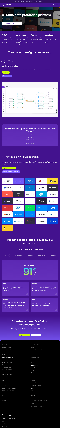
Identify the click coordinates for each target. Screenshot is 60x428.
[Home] (6, 5)
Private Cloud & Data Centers (37, 345)
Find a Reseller (5, 393)
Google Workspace (35, 357)
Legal (3, 421)
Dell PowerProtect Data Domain (38, 350)
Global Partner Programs (7, 386)
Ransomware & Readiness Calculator (39, 400)
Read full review (30, 140)
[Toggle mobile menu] (57, 5)
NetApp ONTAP (34, 352)
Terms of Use (4, 426)
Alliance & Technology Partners (9, 388)
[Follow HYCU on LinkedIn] (34, 407)
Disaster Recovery (6, 365)
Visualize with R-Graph (7, 347)
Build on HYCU (5, 352)
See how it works (7, 76)
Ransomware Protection (7, 370)
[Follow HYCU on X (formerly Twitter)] (31, 407)
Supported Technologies (7, 374)
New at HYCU (33, 395)
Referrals (4, 395)
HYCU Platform (5, 345)
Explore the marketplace (9, 168)
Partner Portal (5, 400)
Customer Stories (35, 393)
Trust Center (4, 424)
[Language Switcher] (54, 5)
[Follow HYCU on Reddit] (43, 407)
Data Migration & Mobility (7, 362)
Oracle (32, 370)
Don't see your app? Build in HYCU (11, 171)
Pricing (3, 354)
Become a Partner (6, 398)
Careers (3, 380)
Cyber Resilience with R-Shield (8, 350)
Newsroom (4, 383)
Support (32, 390)
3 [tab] (10, 62)
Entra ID (32, 360)
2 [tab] (7, 62)
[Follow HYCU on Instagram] (41, 407)
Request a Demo (36, 335)
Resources (33, 388)
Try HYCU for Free (24, 335)
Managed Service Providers (8, 390)
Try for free (5, 72)
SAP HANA (33, 368)
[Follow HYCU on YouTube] (36, 407)
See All (32, 362)
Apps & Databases (35, 365)
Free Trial (33, 380)
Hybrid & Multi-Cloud (6, 367)
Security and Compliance (7, 372)
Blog (32, 398)
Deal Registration (5, 403)
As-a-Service (34, 355)
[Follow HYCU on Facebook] (38, 407)
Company (4, 378)
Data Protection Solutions (7, 357)
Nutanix (32, 347)
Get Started (33, 378)
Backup (3, 360)
